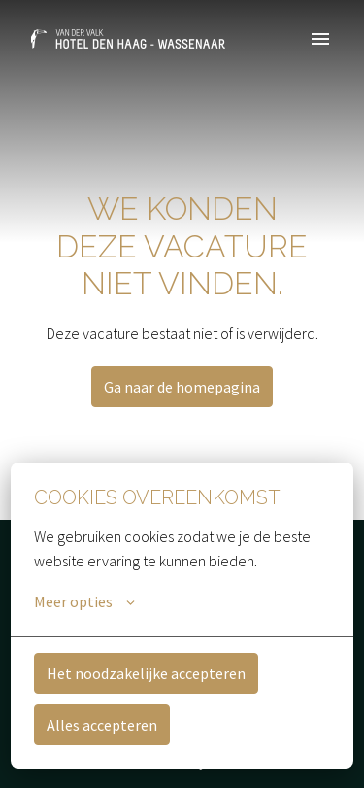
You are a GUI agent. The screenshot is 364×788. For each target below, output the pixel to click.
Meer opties (84, 601)
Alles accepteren (102, 725)
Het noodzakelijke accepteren (146, 673)
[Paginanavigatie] (320, 38)
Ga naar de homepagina (182, 386)
